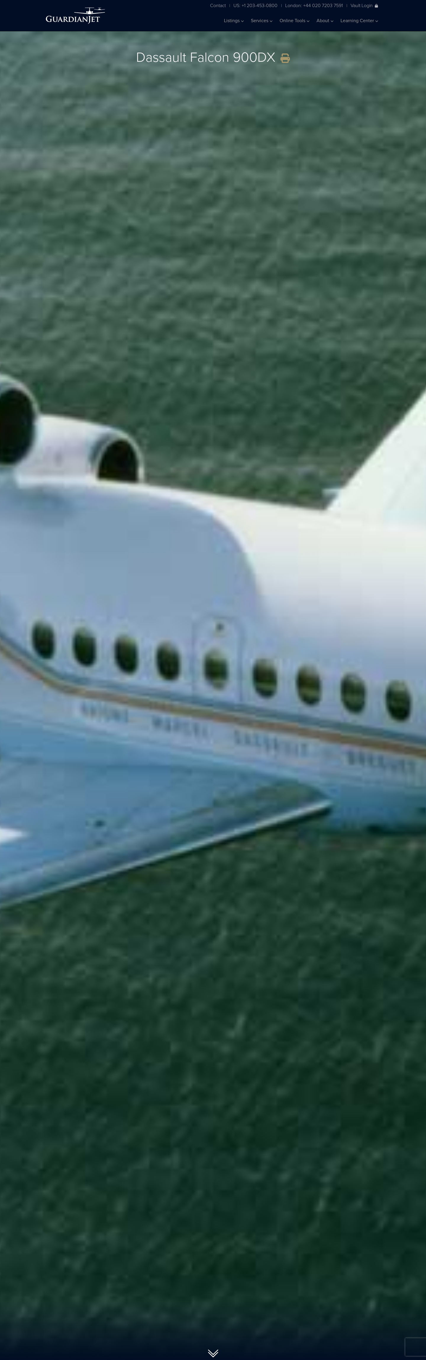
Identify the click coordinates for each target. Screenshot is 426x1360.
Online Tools (294, 21)
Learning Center (359, 21)
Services (261, 21)
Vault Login (364, 5)
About (325, 21)
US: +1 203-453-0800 (255, 5)
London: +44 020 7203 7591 (314, 5)
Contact (218, 5)
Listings (234, 21)
